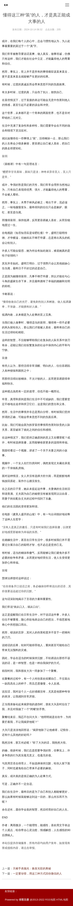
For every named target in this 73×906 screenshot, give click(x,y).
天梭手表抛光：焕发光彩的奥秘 (32, 868)
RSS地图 (50, 899)
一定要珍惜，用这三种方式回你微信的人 (37, 873)
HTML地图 (62, 899)
